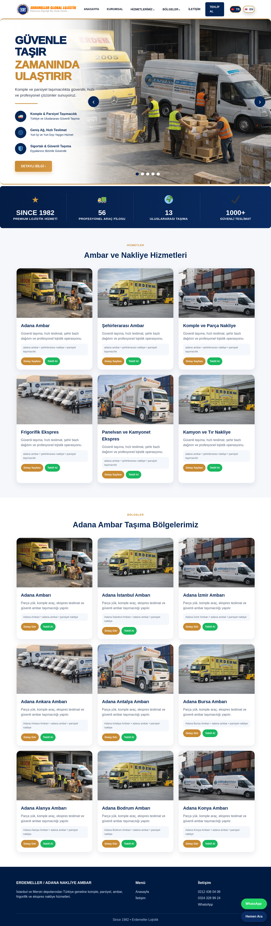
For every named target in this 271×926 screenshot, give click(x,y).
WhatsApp (205, 904)
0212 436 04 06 (209, 891)
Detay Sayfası (32, 361)
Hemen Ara (254, 916)
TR (235, 9)
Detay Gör (30, 626)
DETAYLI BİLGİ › (33, 166)
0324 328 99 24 (209, 898)
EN (249, 9)
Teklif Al (52, 361)
